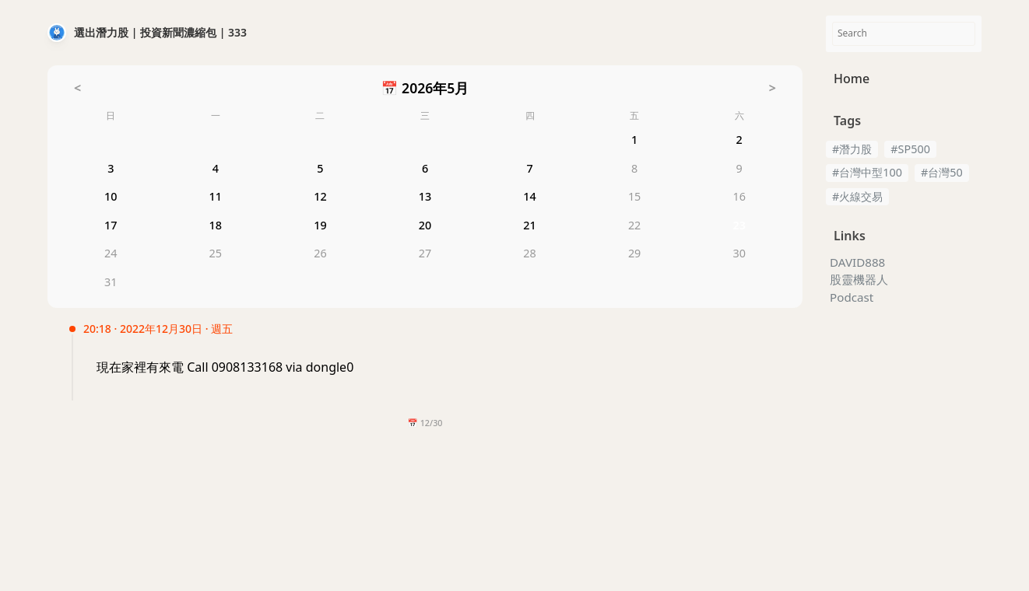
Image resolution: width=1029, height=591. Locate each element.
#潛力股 (852, 149)
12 (320, 198)
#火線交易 (857, 196)
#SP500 (910, 149)
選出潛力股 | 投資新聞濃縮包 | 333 (160, 32)
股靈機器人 (859, 279)
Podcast (851, 297)
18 (215, 227)
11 (215, 198)
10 (110, 198)
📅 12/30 (424, 422)
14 (529, 198)
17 (110, 227)
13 (425, 198)
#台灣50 (942, 172)
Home (851, 78)
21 (529, 227)
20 (425, 227)
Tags (847, 120)
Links (850, 235)
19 (320, 227)
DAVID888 (857, 262)
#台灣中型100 (867, 172)
